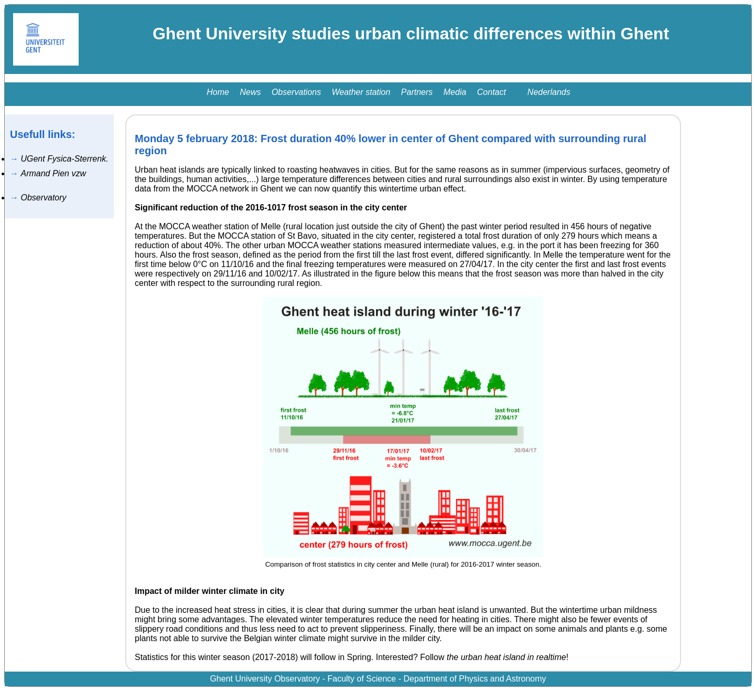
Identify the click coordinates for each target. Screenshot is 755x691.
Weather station (361, 92)
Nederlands (548, 92)
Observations (296, 92)
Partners (417, 92)
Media (455, 92)
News (250, 92)
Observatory (43, 197)
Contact (491, 92)
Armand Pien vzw (53, 173)
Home (218, 92)
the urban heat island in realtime (506, 657)
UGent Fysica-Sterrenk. (64, 158)
